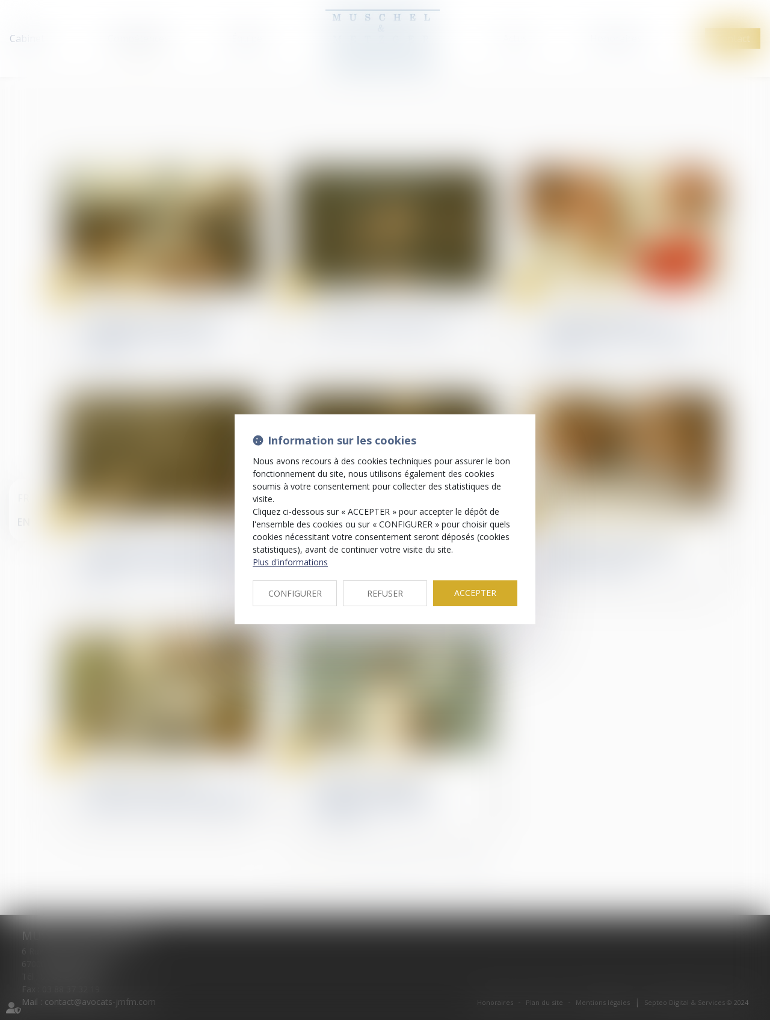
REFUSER (385, 593)
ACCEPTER (475, 592)
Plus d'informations (290, 562)
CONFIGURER (295, 593)
